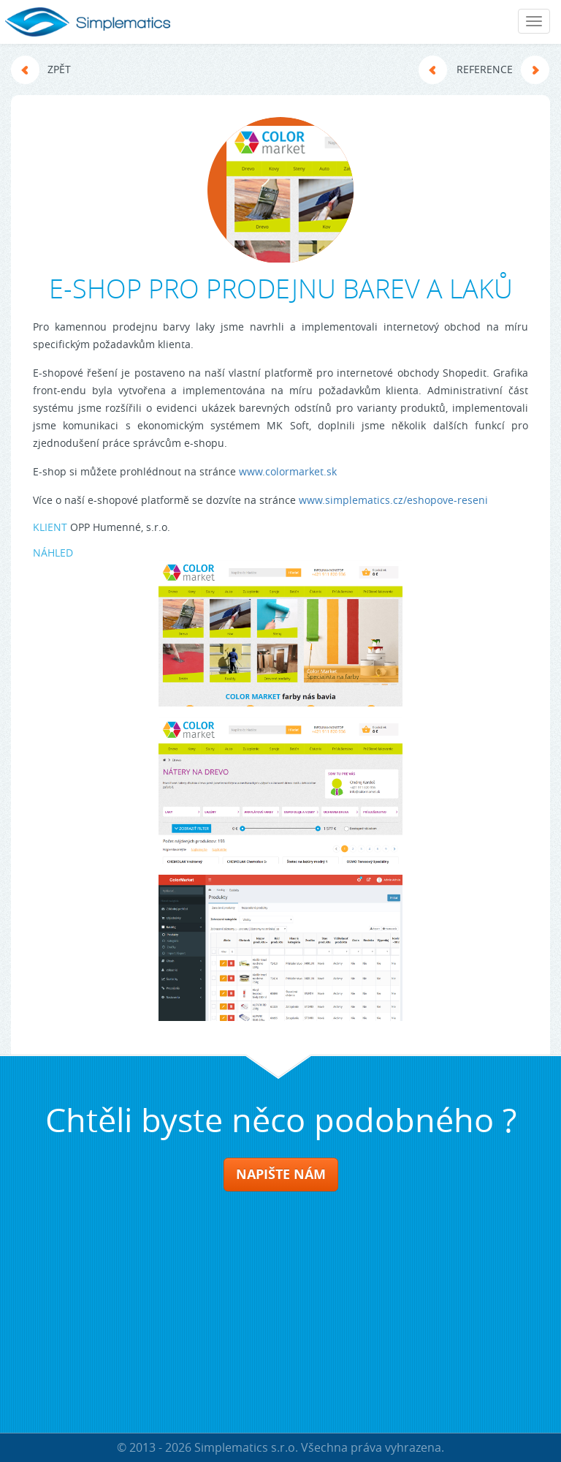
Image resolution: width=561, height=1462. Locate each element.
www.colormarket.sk (288, 471)
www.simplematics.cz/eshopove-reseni (393, 500)
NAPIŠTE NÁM (281, 1174)
